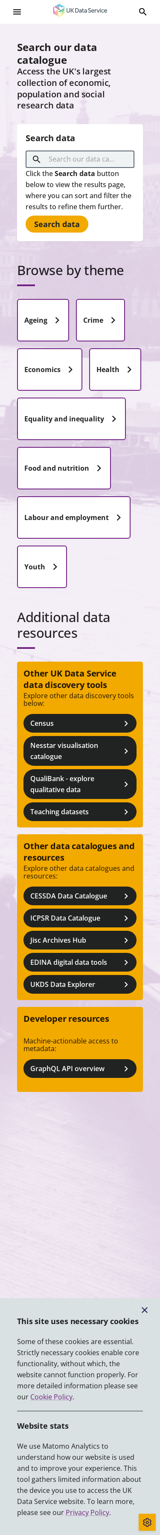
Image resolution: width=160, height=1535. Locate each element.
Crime (101, 320)
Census (80, 723)
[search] (36, 159)
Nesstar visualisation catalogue (80, 751)
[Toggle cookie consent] (147, 1522)
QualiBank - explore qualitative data (80, 784)
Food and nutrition (64, 468)
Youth (42, 566)
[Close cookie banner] (144, 1310)
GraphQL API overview (80, 1068)
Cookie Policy (51, 1396)
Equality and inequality (72, 418)
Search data (57, 224)
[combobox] (81, 159)
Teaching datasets (80, 812)
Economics (50, 369)
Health (116, 369)
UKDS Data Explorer (80, 984)
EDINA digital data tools (80, 962)
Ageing (44, 320)
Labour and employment (74, 517)
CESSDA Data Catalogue (80, 896)
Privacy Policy (87, 1512)
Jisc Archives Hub (80, 940)
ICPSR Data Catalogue (80, 918)
